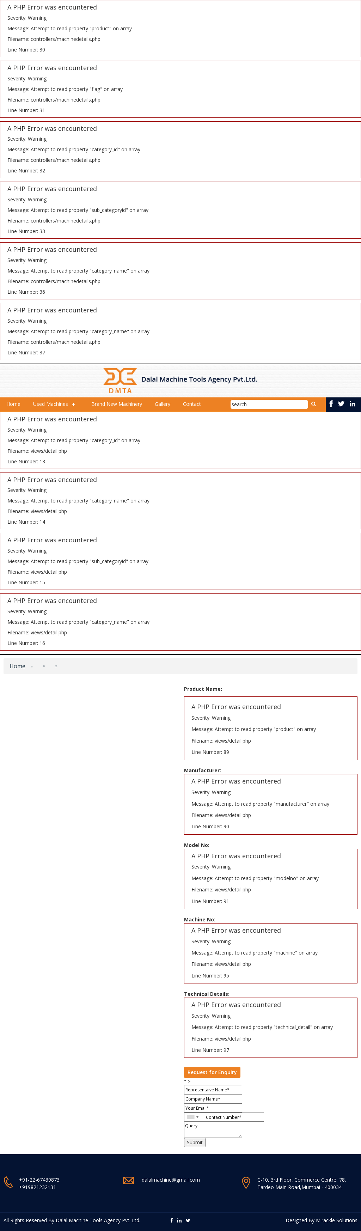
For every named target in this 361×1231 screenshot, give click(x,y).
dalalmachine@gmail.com (171, 1179)
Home (13, 404)
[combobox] (192, 1117)
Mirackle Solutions (336, 1220)
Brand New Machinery (116, 404)
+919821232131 (37, 1187)
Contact (192, 404)
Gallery (162, 404)
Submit (195, 1142)
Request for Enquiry (212, 1072)
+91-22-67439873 (39, 1179)
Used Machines (50, 404)
